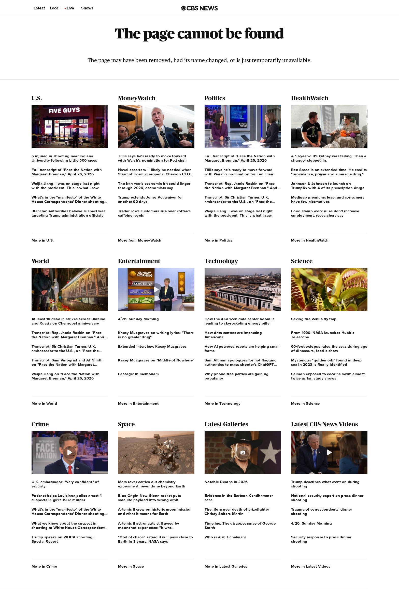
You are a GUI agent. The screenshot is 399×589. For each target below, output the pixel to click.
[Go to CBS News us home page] (199, 8)
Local (55, 8)
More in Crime (44, 566)
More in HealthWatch (310, 240)
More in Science (305, 403)
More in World (44, 403)
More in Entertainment (138, 403)
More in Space (131, 566)
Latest (39, 8)
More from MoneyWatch (139, 240)
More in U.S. (43, 240)
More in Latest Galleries (226, 566)
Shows (87, 8)
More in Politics (219, 240)
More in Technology (222, 403)
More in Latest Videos (310, 566)
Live (70, 8)
